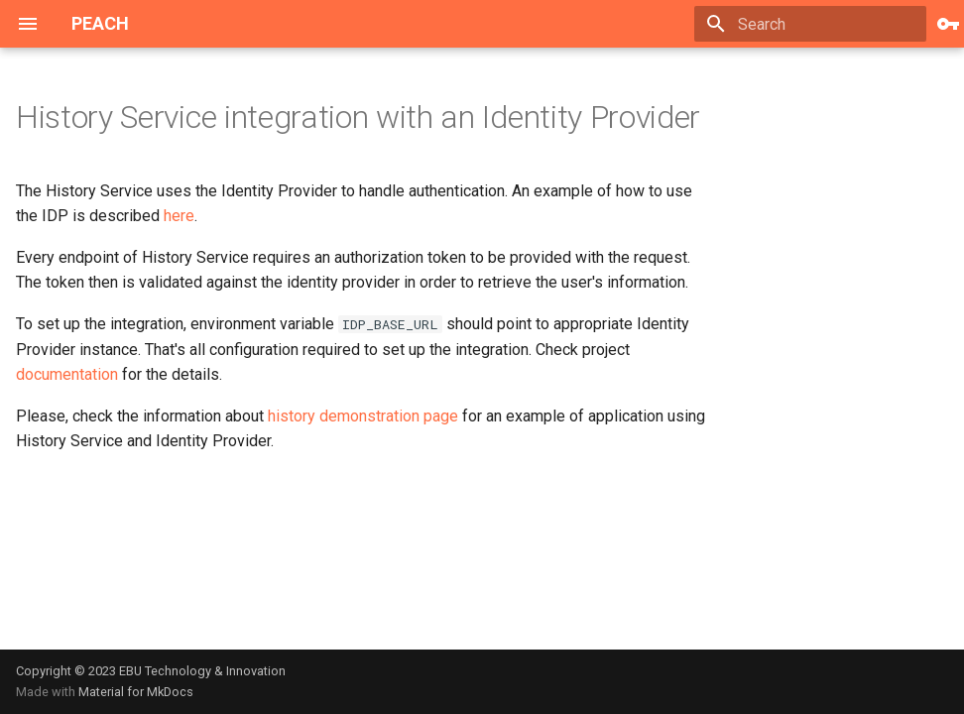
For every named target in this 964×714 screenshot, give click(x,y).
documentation (67, 374)
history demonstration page (363, 416)
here (179, 215)
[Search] (810, 24)
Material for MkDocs (135, 691)
